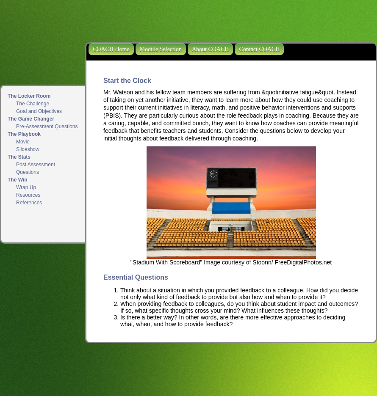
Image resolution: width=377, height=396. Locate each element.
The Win (18, 180)
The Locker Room (29, 96)
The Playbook (24, 134)
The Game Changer (31, 119)
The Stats (19, 157)
